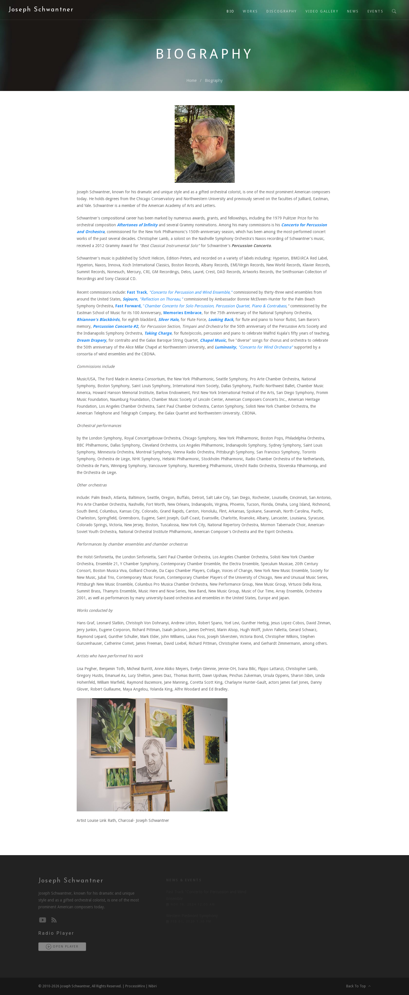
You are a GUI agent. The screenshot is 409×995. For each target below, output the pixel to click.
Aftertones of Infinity (137, 225)
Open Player (62, 947)
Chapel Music (213, 340)
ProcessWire (135, 986)
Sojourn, (131, 299)
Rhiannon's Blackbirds (98, 319)
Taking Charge (158, 333)
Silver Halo (168, 319)
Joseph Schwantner (41, 10)
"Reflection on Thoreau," (161, 299)
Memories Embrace (182, 312)
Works (250, 11)
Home (191, 80)
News (353, 11)
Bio (230, 11)
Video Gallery (322, 11)
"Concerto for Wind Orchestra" (265, 347)
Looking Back (220, 319)
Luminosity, (226, 347)
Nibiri (153, 986)
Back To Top (358, 986)
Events (375, 11)
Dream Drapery (91, 340)
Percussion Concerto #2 (115, 326)
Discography (281, 11)
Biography (214, 80)
